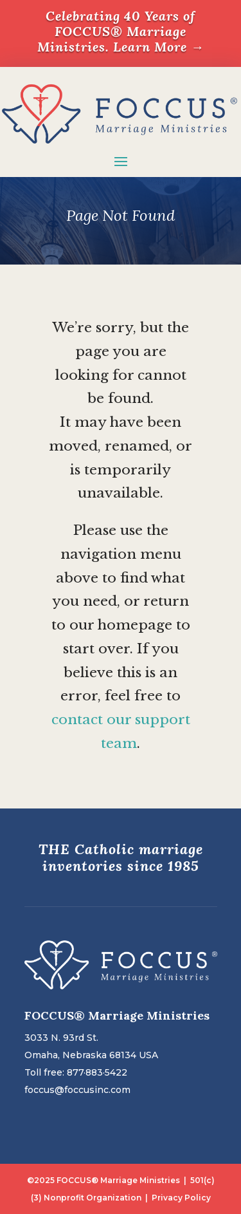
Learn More (158, 47)
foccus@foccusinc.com (77, 1090)
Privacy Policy (181, 1197)
